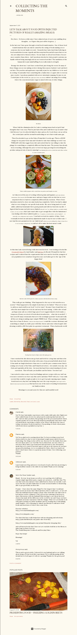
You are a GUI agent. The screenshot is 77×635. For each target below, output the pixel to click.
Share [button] (11, 399)
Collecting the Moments (32, 8)
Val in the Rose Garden (24, 475)
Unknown (19, 462)
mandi (18, 412)
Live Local (33, 401)
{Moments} (17, 401)
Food (28, 401)
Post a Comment (15, 563)
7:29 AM (18, 428)
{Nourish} (23, 401)
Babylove (41, 252)
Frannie (18, 434)
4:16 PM (18, 544)
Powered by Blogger (38, 629)
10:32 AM (18, 456)
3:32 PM (18, 559)
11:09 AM (18, 469)
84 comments (18, 616)
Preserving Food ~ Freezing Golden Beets (36, 612)
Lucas (38, 401)
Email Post (17, 399)
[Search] (66, 5)
